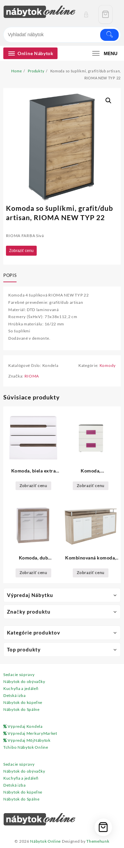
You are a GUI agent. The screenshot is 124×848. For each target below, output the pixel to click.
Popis (10, 275)
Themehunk (97, 841)
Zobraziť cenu (21, 250)
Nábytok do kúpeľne (22, 702)
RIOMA (31, 376)
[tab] (11, 276)
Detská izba (14, 695)
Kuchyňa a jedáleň (20, 688)
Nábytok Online (45, 841)
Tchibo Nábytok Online (25, 747)
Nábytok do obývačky (24, 681)
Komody (108, 365)
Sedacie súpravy (19, 674)
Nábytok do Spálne (21, 709)
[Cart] (105, 14)
